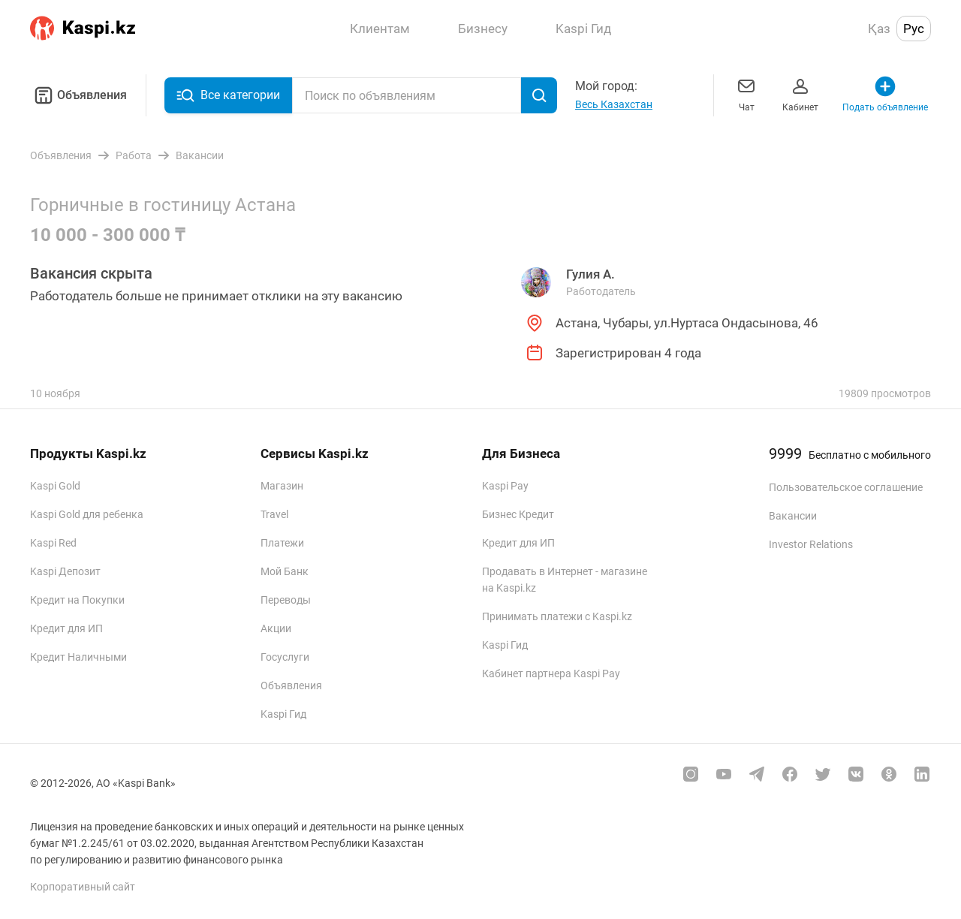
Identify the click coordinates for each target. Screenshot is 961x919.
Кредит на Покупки (77, 600)
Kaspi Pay (505, 486)
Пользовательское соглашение (846, 487)
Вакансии (793, 516)
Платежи (282, 543)
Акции (276, 628)
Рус (913, 28)
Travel (274, 514)
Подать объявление (885, 93)
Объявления (78, 95)
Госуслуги (285, 657)
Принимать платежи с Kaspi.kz (557, 616)
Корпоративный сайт (82, 887)
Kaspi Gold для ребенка (86, 514)
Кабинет (800, 93)
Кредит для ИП (66, 628)
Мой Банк (285, 571)
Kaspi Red (53, 543)
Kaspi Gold (55, 486)
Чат (746, 93)
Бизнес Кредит (518, 514)
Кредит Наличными (78, 657)
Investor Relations (811, 544)
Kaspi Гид (283, 714)
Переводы (286, 600)
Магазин (282, 486)
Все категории (228, 95)
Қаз (879, 28)
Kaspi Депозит (65, 571)
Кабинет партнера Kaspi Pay (551, 673)
